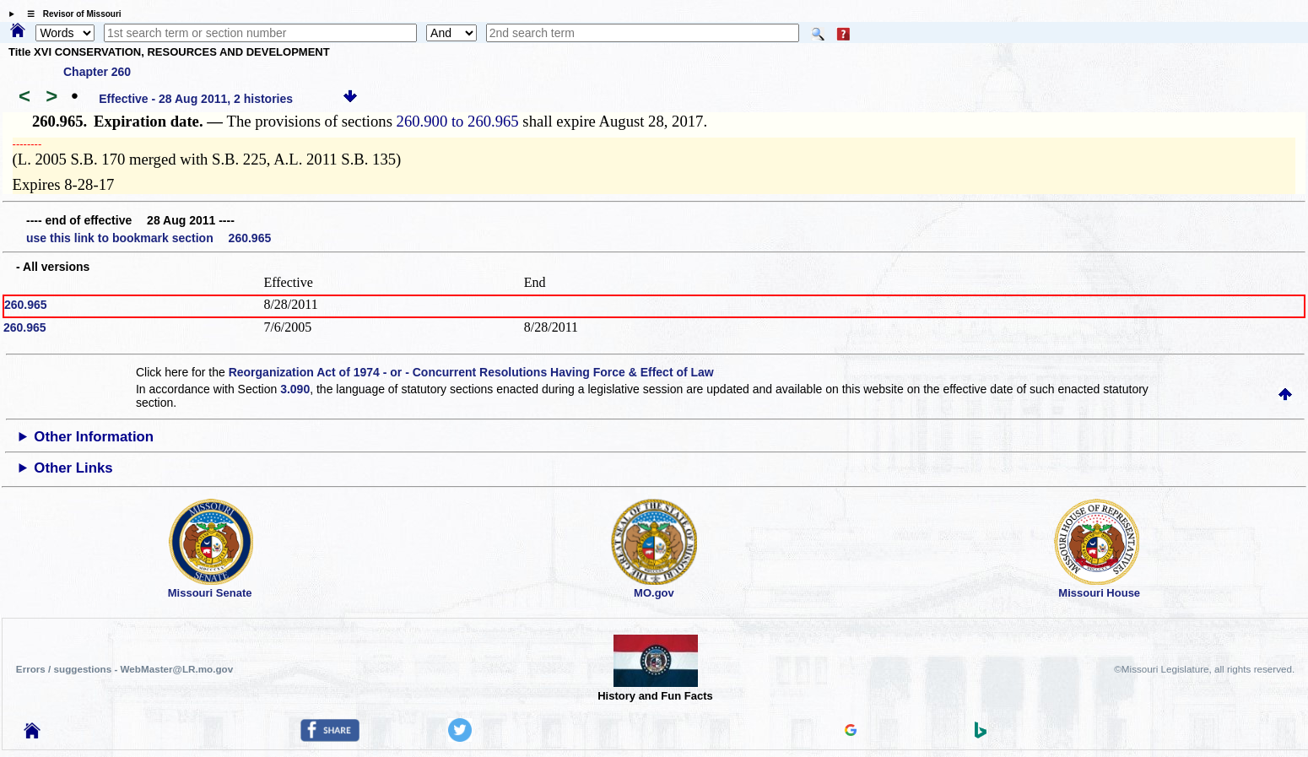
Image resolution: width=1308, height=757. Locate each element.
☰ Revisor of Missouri (70, 14)
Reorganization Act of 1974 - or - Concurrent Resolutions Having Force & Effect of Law (471, 372)
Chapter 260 (97, 71)
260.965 (25, 304)
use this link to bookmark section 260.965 (148, 238)
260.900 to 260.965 (458, 121)
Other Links (73, 468)
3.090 (295, 389)
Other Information (94, 437)
